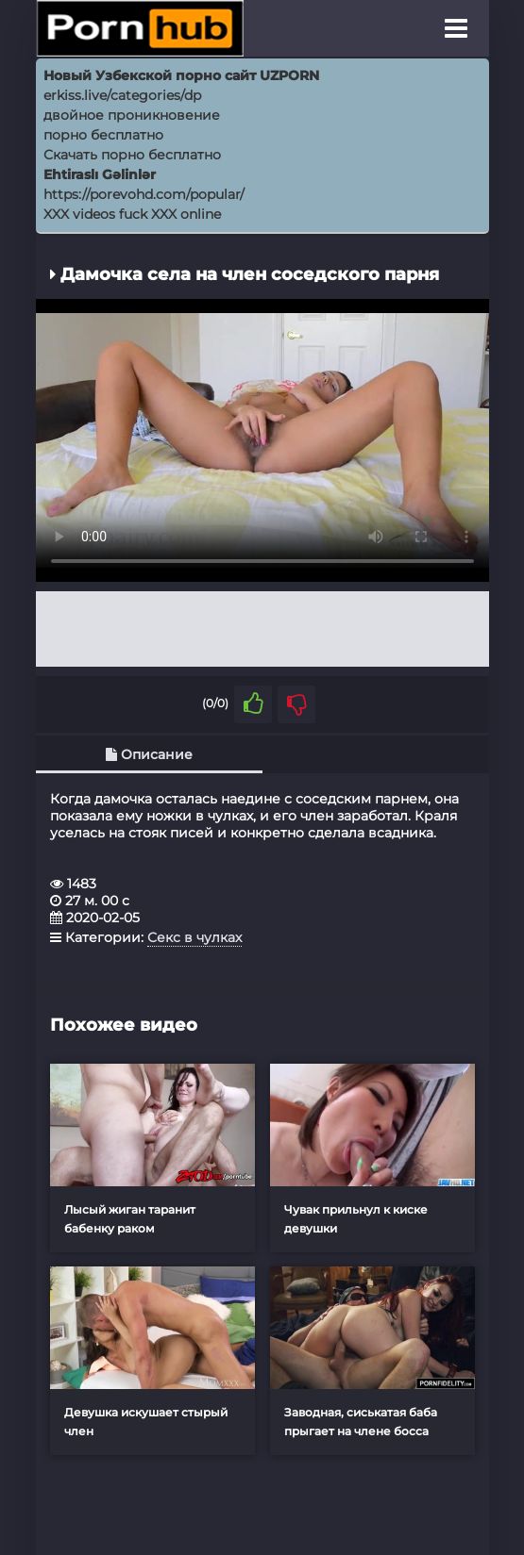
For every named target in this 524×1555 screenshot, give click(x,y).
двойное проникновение (131, 115)
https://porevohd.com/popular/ (144, 194)
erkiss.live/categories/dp (122, 95)
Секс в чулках (194, 937)
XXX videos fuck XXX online (132, 214)
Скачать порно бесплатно (132, 154)
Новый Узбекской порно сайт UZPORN (181, 75)
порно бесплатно (103, 134)
